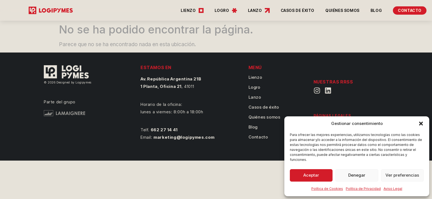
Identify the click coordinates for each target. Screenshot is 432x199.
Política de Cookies (327, 189)
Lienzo (255, 77)
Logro (254, 87)
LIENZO (192, 10)
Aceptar (311, 175)
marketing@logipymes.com (184, 137)
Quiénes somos (264, 117)
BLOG (376, 10)
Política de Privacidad (363, 189)
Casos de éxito (264, 107)
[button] (421, 123)
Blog (253, 127)
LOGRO (226, 10)
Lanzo (255, 97)
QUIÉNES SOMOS (342, 10)
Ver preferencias (402, 175)
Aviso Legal (393, 189)
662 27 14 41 (164, 129)
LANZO (259, 10)
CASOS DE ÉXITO (297, 10)
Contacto (258, 137)
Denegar (356, 175)
